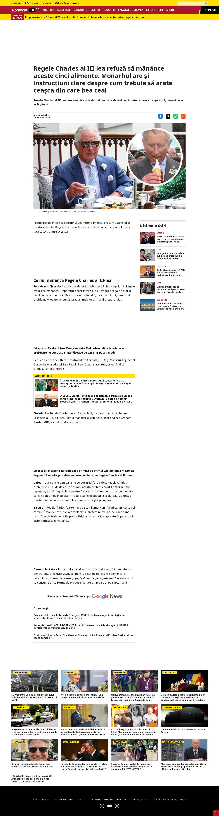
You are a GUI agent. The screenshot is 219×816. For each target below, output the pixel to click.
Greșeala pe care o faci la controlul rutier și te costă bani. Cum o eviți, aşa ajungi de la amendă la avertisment (34, 732)
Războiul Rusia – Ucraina (67, 3)
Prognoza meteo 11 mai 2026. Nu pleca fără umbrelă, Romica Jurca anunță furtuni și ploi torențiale (85, 17)
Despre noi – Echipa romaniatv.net (108, 799)
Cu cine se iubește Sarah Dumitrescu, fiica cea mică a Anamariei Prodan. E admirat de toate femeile (83, 636)
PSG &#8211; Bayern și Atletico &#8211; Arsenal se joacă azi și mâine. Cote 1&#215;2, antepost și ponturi (32, 779)
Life (160, 10)
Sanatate (124, 10)
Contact (81, 799)
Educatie (109, 10)
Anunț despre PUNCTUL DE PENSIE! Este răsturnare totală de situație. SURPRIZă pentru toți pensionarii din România (80, 626)
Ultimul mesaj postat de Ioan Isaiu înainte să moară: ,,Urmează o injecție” (32, 765)
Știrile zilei (16, 3)
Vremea (138, 10)
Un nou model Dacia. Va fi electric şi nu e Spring (183, 730)
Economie (80, 10)
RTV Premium (31, 3)
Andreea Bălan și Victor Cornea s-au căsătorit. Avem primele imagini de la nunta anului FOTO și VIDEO (131, 766)
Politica (48, 10)
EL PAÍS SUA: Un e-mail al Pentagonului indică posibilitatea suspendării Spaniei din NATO (34, 697)
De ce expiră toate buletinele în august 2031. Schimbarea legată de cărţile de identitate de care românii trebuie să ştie (79, 616)
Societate (63, 10)
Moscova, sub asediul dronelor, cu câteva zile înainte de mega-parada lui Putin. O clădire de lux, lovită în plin (183, 766)
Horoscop (47, 3)
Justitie (95, 10)
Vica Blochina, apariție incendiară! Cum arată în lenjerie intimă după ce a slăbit (82, 696)
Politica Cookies (41, 799)
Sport (170, 10)
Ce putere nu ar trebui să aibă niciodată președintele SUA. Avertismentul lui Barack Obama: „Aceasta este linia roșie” (83, 732)
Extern (150, 10)
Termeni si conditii (63, 799)
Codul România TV (140, 799)
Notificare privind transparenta (170, 799)
